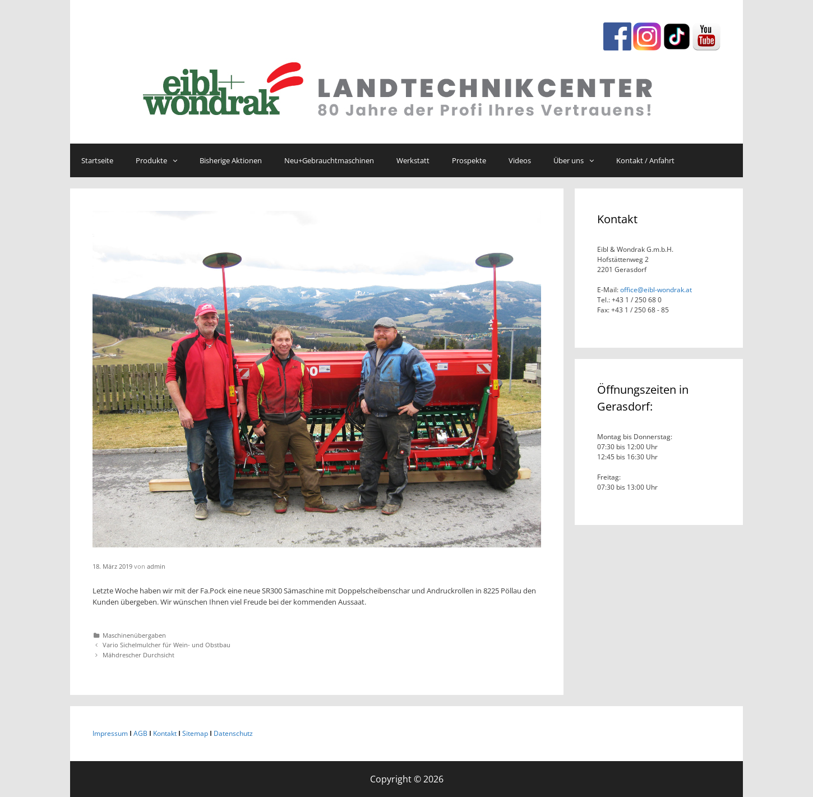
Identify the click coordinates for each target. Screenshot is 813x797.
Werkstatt (412, 160)
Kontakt (165, 733)
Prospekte (469, 160)
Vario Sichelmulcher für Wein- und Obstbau (166, 645)
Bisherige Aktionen (231, 160)
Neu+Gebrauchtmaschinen (329, 160)
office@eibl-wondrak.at (655, 289)
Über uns (579, 160)
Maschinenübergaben (134, 635)
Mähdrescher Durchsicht (138, 655)
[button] (177, 160)
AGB (140, 733)
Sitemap (195, 733)
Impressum (110, 733)
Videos (520, 160)
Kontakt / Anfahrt (645, 160)
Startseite (97, 160)
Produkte (162, 160)
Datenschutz (233, 733)
